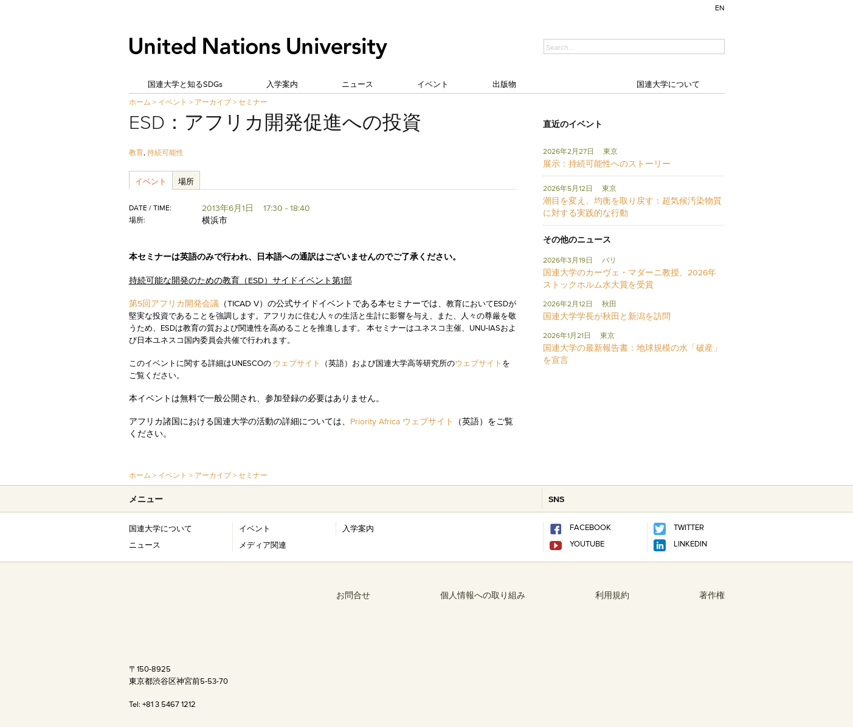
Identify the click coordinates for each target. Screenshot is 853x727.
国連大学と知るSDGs (185, 83)
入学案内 (282, 83)
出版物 (504, 83)
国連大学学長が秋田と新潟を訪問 (607, 316)
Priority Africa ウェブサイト (402, 421)
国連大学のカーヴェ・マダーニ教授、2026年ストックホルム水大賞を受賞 (629, 278)
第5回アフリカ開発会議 (174, 303)
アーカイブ (213, 102)
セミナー (253, 102)
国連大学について (668, 83)
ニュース (357, 83)
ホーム (140, 102)
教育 (136, 152)
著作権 (712, 595)
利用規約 (612, 595)
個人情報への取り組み (482, 595)
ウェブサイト (296, 362)
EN (720, 7)
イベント (433, 83)
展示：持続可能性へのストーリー (607, 163)
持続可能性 (165, 152)
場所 (186, 181)
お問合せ (353, 595)
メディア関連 (262, 544)
